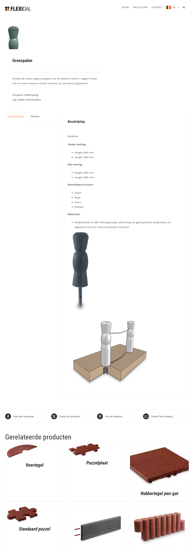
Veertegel (35, 465)
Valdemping (31, 94)
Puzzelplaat (97, 463)
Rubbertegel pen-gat (159, 493)
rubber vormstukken (29, 99)
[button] (184, 7)
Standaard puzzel (34, 529)
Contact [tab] (35, 116)
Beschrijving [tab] (16, 116)
